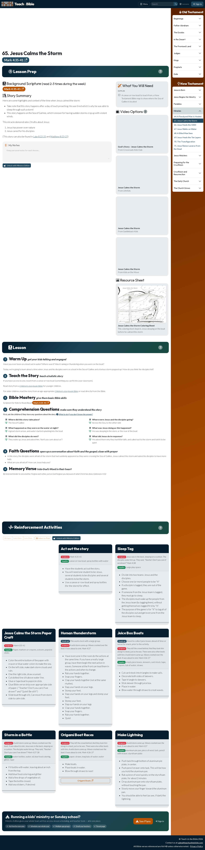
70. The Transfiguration (184, 141)
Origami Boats (85, 780)
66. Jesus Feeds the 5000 (185, 125)
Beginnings (178, 18)
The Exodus (179, 32)
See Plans (143, 821)
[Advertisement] (80, 28)
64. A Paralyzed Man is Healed (187, 116)
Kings (176, 60)
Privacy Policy (196, 846)
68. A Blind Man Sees (183, 133)
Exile (176, 74)
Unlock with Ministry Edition (17, 165)
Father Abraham (181, 25)
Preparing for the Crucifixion (181, 163)
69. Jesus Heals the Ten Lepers (187, 137)
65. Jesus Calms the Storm (185, 120)
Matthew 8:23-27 (59, 136)
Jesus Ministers (180, 155)
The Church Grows (182, 188)
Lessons (184, 4)
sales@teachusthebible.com (190, 842)
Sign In (197, 4)
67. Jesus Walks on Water (185, 129)
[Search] (162, 4)
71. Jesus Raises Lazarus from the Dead (187, 147)
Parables (178, 104)
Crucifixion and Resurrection (180, 172)
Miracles (177, 111)
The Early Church (181, 181)
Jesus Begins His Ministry (185, 97)
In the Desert (179, 39)
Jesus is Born (179, 90)
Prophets (178, 67)
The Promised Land (182, 46)
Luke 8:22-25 (39, 136)
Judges (177, 53)
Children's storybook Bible (31, 386)
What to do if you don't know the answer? (74, 414)
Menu (144, 4)
